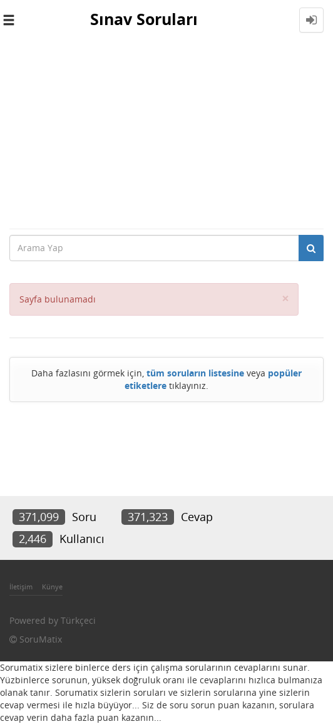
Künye (52, 586)
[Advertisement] (166, 134)
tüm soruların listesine (195, 373)
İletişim (21, 586)
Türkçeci (78, 620)
